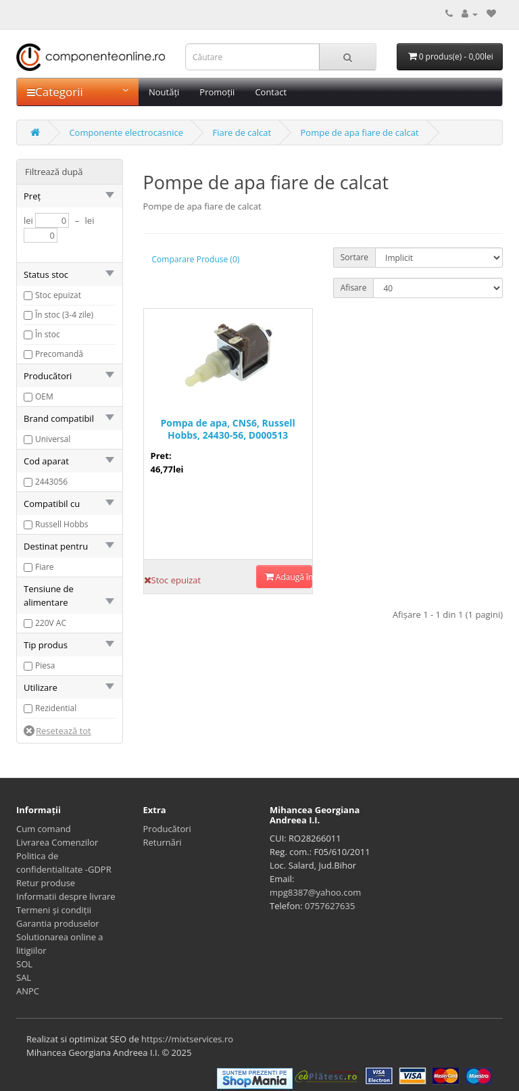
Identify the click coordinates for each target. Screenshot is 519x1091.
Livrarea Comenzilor (57, 842)
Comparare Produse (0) (196, 259)
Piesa (45, 665)
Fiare (44, 567)
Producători (167, 829)
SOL (24, 964)
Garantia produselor (57, 923)
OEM (44, 396)
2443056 (51, 481)
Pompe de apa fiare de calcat (360, 132)
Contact (271, 92)
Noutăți (164, 92)
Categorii (77, 91)
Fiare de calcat (241, 132)
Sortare (354, 257)
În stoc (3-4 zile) (64, 314)
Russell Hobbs (62, 524)
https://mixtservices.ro (187, 1039)
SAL (23, 977)
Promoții (216, 92)
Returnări (162, 842)
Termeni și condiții (53, 910)
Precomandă (59, 354)
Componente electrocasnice (126, 132)
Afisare (354, 287)
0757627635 (330, 906)
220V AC (50, 623)
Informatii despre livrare (66, 896)
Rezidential (55, 708)
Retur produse (45, 883)
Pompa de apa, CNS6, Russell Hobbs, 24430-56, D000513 (228, 429)
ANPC (27, 991)
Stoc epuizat (58, 295)
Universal (52, 439)
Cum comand (43, 829)
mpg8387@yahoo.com (315, 892)
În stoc (47, 334)
